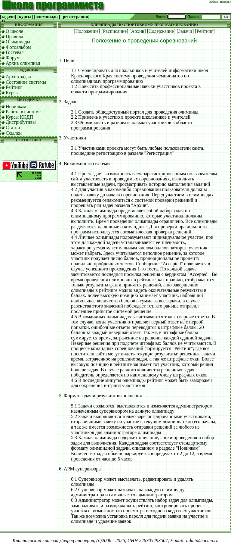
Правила (14, 36)
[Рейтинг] (205, 31)
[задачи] (8, 16)
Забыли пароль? (220, 1)
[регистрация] (75, 16)
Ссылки (14, 133)
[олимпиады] (47, 16)
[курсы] (25, 16)
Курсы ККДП (19, 117)
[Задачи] (185, 31)
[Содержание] (161, 31)
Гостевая (14, 52)
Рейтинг (14, 87)
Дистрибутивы (21, 122)
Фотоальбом (18, 47)
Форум (13, 57)
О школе (14, 31)
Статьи (13, 127)
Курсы (12, 92)
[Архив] (137, 31)
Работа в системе (23, 111)
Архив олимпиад (23, 63)
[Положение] (87, 31)
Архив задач (18, 76)
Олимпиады (18, 41)
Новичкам (16, 106)
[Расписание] (114, 31)
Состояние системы (26, 82)
